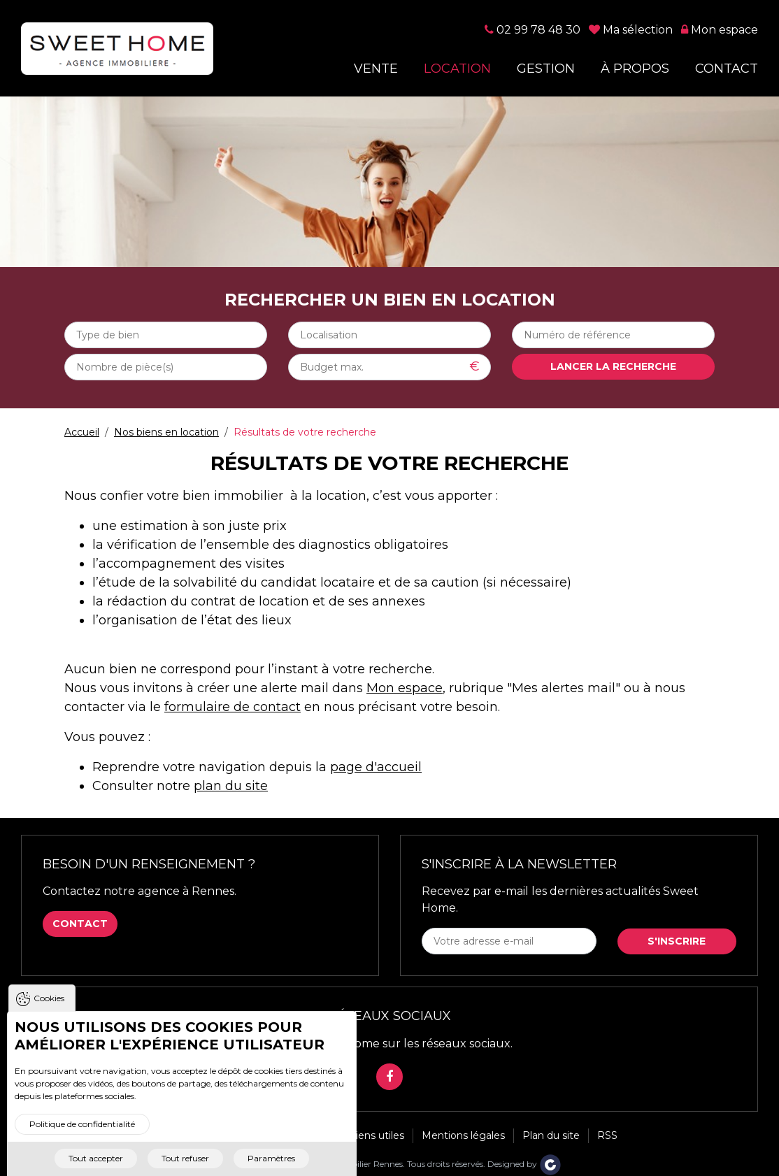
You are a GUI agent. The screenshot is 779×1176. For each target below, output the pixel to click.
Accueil (81, 432)
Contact (726, 69)
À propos (635, 69)
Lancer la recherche (613, 366)
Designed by (524, 1164)
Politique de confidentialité (82, 1133)
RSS (607, 1135)
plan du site (231, 786)
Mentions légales (463, 1135)
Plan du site (551, 1135)
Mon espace (404, 688)
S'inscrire (677, 941)
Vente (376, 69)
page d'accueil (376, 767)
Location (457, 69)
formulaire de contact (232, 707)
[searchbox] (165, 334)
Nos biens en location (166, 432)
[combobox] (165, 335)
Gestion (546, 69)
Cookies (49, 1008)
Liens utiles (377, 1135)
